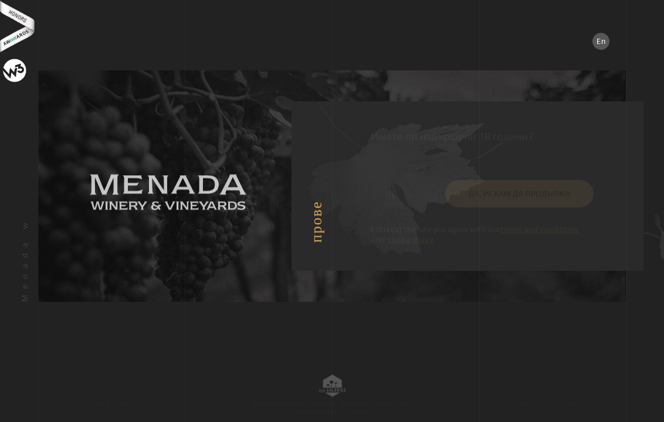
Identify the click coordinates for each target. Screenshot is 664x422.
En (601, 41)
